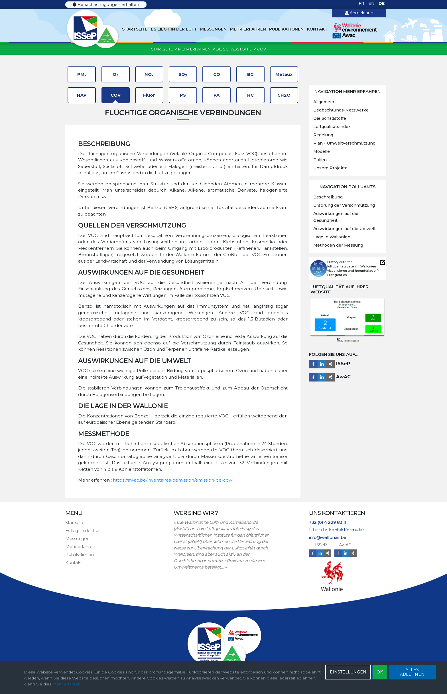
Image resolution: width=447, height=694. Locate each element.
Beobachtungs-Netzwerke (341, 110)
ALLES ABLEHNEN (412, 672)
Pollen (320, 159)
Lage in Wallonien (331, 237)
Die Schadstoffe (329, 118)
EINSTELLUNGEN (348, 672)
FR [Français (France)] (362, 3)
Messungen (213, 29)
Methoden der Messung (338, 245)
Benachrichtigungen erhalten (106, 4)
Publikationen (286, 29)
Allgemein (323, 101)
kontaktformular (346, 529)
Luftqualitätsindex (332, 126)
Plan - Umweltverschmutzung (344, 143)
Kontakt (317, 29)
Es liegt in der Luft (174, 29)
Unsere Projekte (330, 168)
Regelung (323, 134)
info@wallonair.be (327, 537)
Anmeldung (359, 12)
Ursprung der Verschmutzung (344, 205)
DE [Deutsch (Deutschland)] (382, 3)
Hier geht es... (337, 275)
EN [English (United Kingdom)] (372, 3)
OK (380, 672)
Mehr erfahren (248, 29)
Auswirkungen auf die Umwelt (344, 228)
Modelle (321, 151)
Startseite (135, 29)
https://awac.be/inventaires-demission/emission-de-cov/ (172, 480)
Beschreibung (328, 197)
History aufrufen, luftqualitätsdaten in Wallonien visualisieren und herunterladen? (353, 266)
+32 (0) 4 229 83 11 (327, 522)
